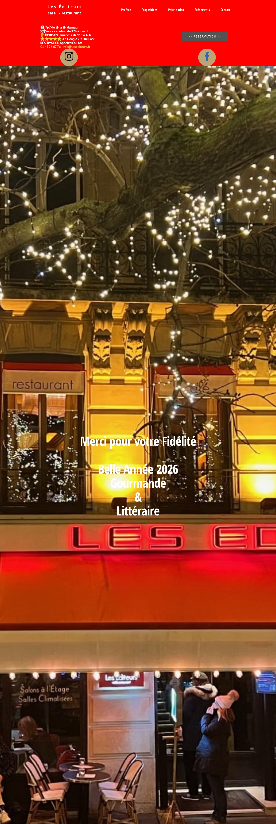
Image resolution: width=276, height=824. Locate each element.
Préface (126, 10)
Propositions (149, 10)
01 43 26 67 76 (50, 46)
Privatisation (176, 10)
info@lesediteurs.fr (76, 46)
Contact (225, 10)
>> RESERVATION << (205, 36)
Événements (202, 10)
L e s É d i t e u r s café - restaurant (61, 10)
